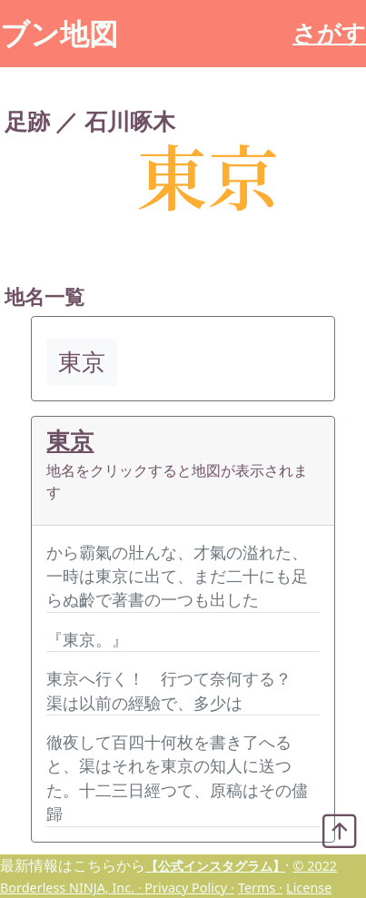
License (308, 887)
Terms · (260, 887)
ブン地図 (59, 33)
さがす (329, 33)
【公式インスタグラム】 (215, 865)
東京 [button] (81, 362)
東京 (70, 441)
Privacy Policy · (188, 887)
